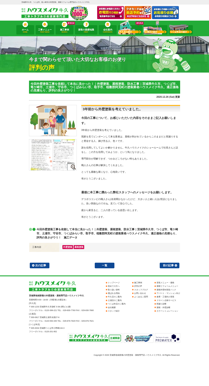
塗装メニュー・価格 (165, 282)
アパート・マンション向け (168, 293)
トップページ (114, 282)
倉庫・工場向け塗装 (165, 297)
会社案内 (107, 30)
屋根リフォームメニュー (167, 286)
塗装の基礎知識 (86, 30)
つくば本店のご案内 (117, 304)
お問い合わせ (140, 293)
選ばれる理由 (114, 293)
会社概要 (112, 307)
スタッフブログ (141, 290)
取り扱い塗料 (114, 290)
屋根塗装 (78, 247)
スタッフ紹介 (114, 311)
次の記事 (40, 265)
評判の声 (138, 286)
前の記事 (168, 265)
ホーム (25, 30)
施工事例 (64, 30)
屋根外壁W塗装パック (166, 290)
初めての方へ (114, 286)
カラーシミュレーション (167, 311)
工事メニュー (45, 30)
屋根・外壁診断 (163, 307)
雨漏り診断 (161, 304)
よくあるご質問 (141, 297)
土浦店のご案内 (115, 300)
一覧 (104, 265)
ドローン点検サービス (166, 300)
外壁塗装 (67, 247)
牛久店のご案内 (115, 297)
